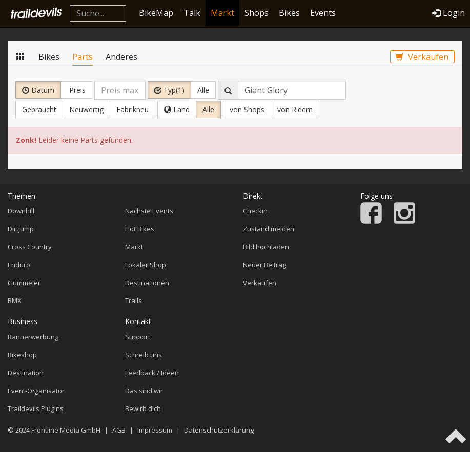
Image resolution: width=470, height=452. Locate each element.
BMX (15, 300)
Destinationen (147, 282)
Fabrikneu (132, 109)
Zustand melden (268, 228)
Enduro (19, 264)
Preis (76, 90)
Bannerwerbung (33, 336)
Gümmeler (24, 282)
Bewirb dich (143, 408)
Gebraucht (39, 109)
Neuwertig (86, 109)
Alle (203, 90)
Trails (133, 300)
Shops (256, 12)
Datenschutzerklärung (219, 430)
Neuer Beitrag (264, 264)
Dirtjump (21, 228)
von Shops (247, 109)
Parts (82, 56)
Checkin (255, 211)
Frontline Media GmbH (65, 430)
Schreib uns (143, 354)
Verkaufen (422, 56)
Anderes (121, 56)
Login (448, 12)
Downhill (21, 211)
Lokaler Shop (145, 264)
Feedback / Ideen (152, 372)
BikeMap (156, 12)
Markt (222, 12)
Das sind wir (144, 390)
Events (323, 12)
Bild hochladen (266, 246)
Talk (191, 12)
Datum (38, 90)
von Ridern (295, 109)
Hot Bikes (139, 228)
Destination (26, 372)
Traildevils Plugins (36, 408)
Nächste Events (149, 211)
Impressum (154, 430)
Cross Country (30, 246)
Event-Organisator (36, 390)
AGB (119, 430)
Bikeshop (22, 354)
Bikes (289, 12)
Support (137, 336)
